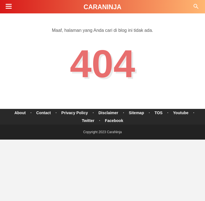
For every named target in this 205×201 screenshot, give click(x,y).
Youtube (180, 113)
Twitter (88, 120)
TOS (159, 113)
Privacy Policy (74, 113)
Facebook (114, 120)
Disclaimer (108, 113)
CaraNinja (102, 7)
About (19, 113)
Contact (43, 113)
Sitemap (136, 113)
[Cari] (196, 8)
